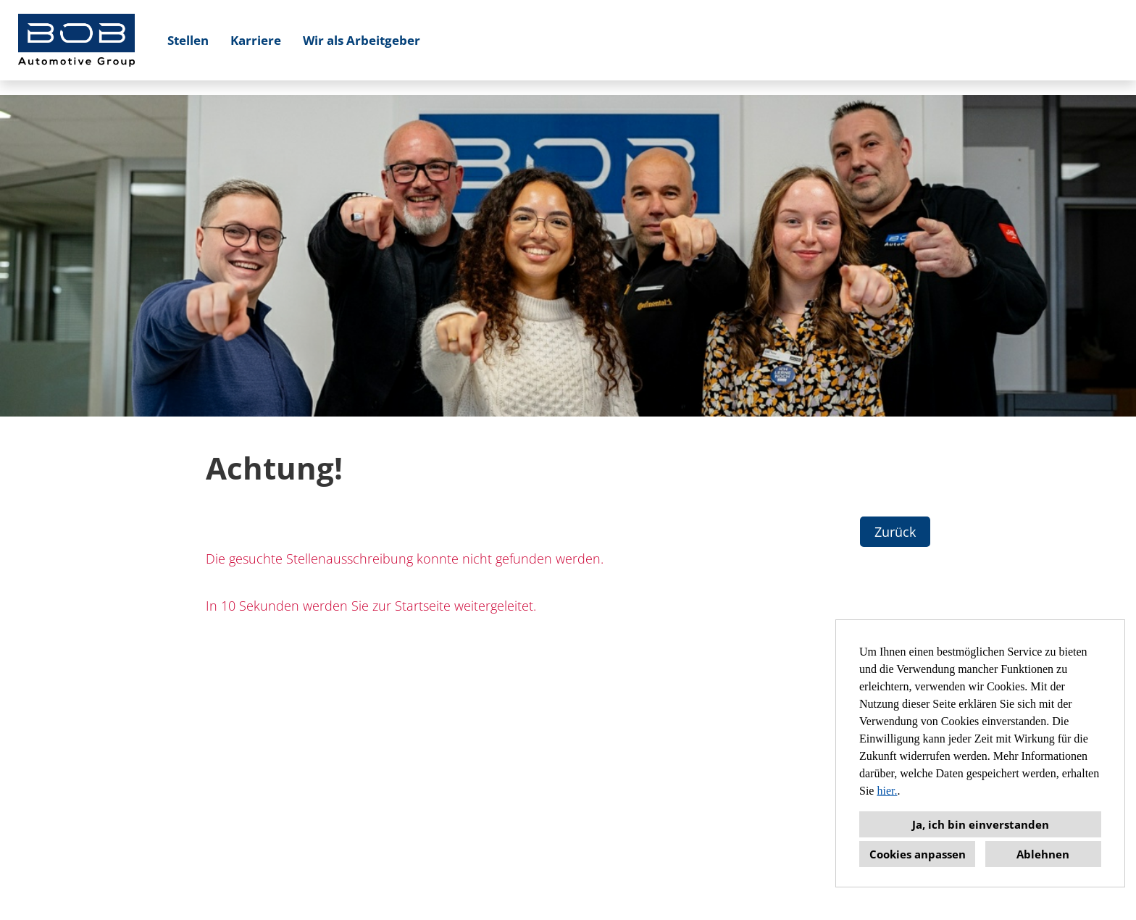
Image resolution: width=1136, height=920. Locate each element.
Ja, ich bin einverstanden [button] (980, 824)
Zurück (895, 531)
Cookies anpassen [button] (917, 854)
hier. (887, 791)
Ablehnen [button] (1042, 854)
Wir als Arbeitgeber (361, 40)
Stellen (188, 40)
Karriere (255, 40)
